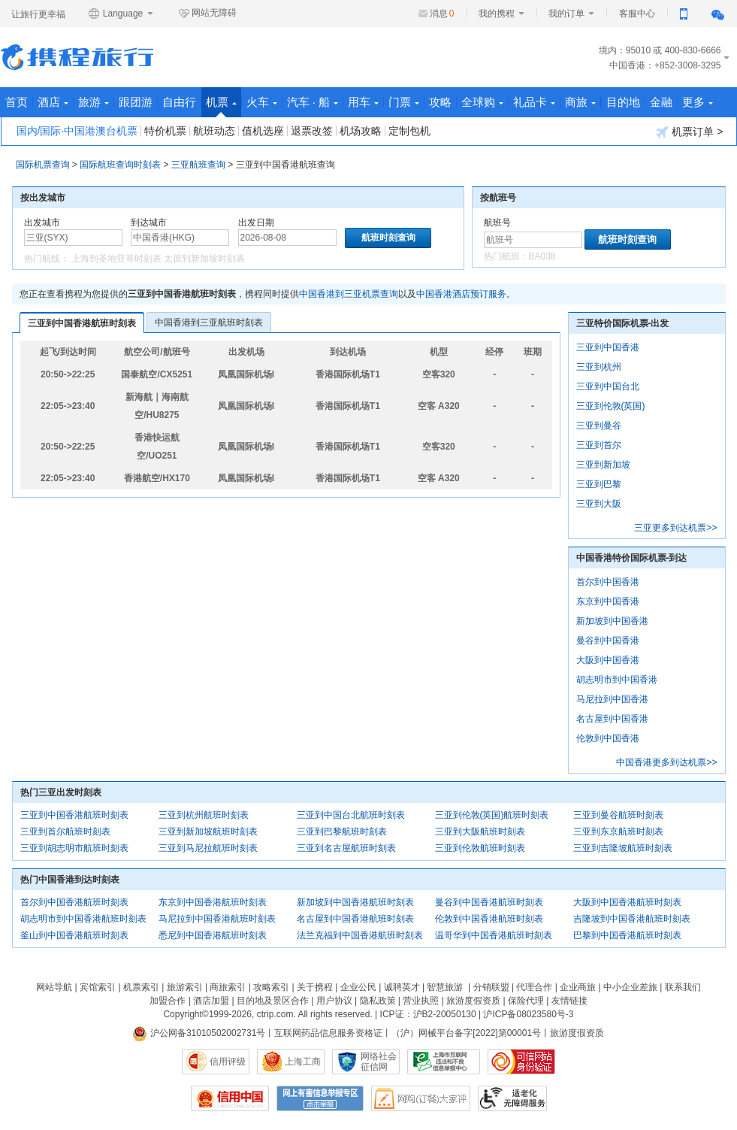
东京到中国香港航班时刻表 (213, 902)
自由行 (179, 101)
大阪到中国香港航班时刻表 (627, 902)
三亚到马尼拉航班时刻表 (208, 848)
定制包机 (409, 131)
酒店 (53, 101)
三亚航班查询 (198, 164)
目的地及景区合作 (273, 1000)
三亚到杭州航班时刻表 (204, 815)
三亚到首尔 (598, 445)
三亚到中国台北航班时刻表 (351, 815)
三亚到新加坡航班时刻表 (208, 831)
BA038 (542, 256)
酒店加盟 (211, 1000)
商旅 (580, 101)
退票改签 (312, 131)
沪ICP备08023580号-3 (528, 1014)
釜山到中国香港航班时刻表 (74, 935)
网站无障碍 (207, 14)
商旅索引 (228, 987)
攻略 (440, 101)
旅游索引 (185, 987)
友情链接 (569, 1000)
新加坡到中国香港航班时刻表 (355, 902)
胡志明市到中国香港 (616, 679)
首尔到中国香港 (607, 582)
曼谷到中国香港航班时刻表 (489, 902)
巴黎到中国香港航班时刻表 (627, 935)
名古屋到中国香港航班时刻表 (355, 918)
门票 (403, 101)
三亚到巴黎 (598, 484)
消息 (442, 13)
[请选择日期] (287, 237)
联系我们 (683, 987)
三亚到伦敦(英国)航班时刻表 (492, 815)
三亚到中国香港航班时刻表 (82, 323)
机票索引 (141, 987)
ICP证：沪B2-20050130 (428, 1014)
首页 (16, 101)
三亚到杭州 (598, 367)
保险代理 (526, 1000)
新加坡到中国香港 (612, 621)
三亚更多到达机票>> (675, 528)
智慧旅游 (445, 987)
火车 (261, 101)
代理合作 (534, 987)
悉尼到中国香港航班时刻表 (213, 935)
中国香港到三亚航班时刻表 (209, 322)
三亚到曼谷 (598, 425)
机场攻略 (361, 131)
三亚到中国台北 (607, 386)
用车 (363, 101)
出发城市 (42, 222)
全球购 (482, 101)
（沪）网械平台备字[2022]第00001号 (466, 1033)
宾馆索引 (98, 987)
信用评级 (228, 1061)
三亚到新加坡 (603, 464)
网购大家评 (420, 1098)
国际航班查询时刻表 (120, 164)
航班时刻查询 (627, 239)
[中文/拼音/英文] (73, 237)
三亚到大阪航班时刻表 (480, 831)
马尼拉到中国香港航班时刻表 (217, 918)
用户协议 (334, 1000)
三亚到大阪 (598, 503)
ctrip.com (275, 1014)
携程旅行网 (77, 57)
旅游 (93, 101)
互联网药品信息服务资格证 (328, 1033)
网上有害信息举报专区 (320, 1098)
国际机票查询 (43, 164)
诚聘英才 (402, 987)
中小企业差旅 (630, 987)
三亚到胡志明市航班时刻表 (74, 848)
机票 (221, 106)
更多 (697, 101)
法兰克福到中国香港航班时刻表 (360, 935)
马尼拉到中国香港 (612, 699)
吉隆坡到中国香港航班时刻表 (631, 918)
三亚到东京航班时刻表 (618, 831)
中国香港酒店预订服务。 (465, 294)
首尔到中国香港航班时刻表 (74, 902)
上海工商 (303, 1061)
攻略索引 (271, 987)
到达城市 (149, 222)
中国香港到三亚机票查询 (348, 294)
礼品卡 (534, 101)
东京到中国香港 (607, 601)
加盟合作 (168, 1000)
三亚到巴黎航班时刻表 (342, 831)
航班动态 (214, 131)
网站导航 (54, 987)
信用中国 (230, 1098)
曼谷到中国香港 (607, 640)
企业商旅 (578, 987)
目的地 (623, 101)
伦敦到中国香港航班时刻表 (489, 918)
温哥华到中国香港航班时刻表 (493, 935)
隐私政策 (378, 1000)
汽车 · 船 (313, 101)
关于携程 (315, 987)
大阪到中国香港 (607, 660)
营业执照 (421, 1000)
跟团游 (136, 101)
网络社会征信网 (379, 1061)
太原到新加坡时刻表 (204, 258)
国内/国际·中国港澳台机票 (77, 131)
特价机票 (165, 131)
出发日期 (256, 222)
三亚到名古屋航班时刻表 (346, 848)
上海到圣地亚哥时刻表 (116, 258)
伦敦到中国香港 (607, 738)
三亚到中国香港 (607, 347)
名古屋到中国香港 (612, 718)
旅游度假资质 (473, 1000)
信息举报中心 (443, 1061)
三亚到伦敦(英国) (610, 406)
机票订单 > (689, 132)
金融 (661, 101)
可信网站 (521, 1061)
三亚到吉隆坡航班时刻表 (622, 848)
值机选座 (263, 131)
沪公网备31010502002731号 (199, 1033)
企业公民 (358, 987)
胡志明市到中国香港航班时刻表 (83, 918)
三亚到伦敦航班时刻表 (480, 848)
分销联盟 (491, 987)
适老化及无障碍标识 (512, 1098)
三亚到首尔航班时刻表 (65, 831)
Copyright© (185, 1014)
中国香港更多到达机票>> (666, 762)
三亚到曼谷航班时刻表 (618, 815)
